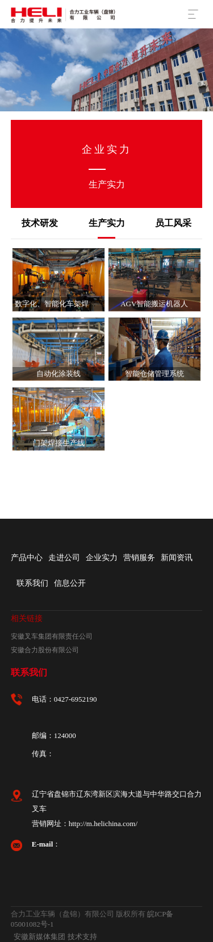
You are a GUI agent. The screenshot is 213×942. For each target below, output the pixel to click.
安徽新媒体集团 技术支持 (55, 936)
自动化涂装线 (58, 373)
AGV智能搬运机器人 (154, 303)
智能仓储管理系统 (154, 373)
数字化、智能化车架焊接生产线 (66, 303)
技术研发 (40, 223)
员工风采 (173, 223)
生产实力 (107, 223)
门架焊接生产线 (59, 443)
